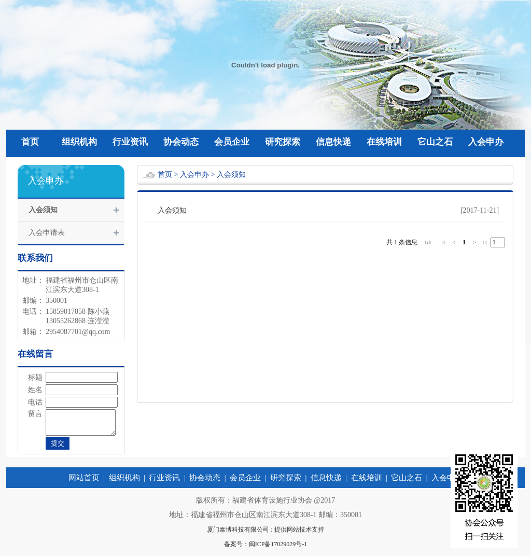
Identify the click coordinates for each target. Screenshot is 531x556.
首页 (30, 142)
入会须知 (43, 210)
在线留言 (35, 354)
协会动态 (181, 142)
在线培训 (384, 142)
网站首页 (84, 482)
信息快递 (333, 142)
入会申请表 (47, 233)
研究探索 (282, 142)
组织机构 (79, 142)
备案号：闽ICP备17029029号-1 (266, 548)
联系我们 (35, 258)
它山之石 (435, 142)
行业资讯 (130, 142)
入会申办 (486, 142)
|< (443, 242)
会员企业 (231, 142)
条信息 (408, 242)
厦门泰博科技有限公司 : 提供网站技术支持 (265, 534)
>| (485, 242)
